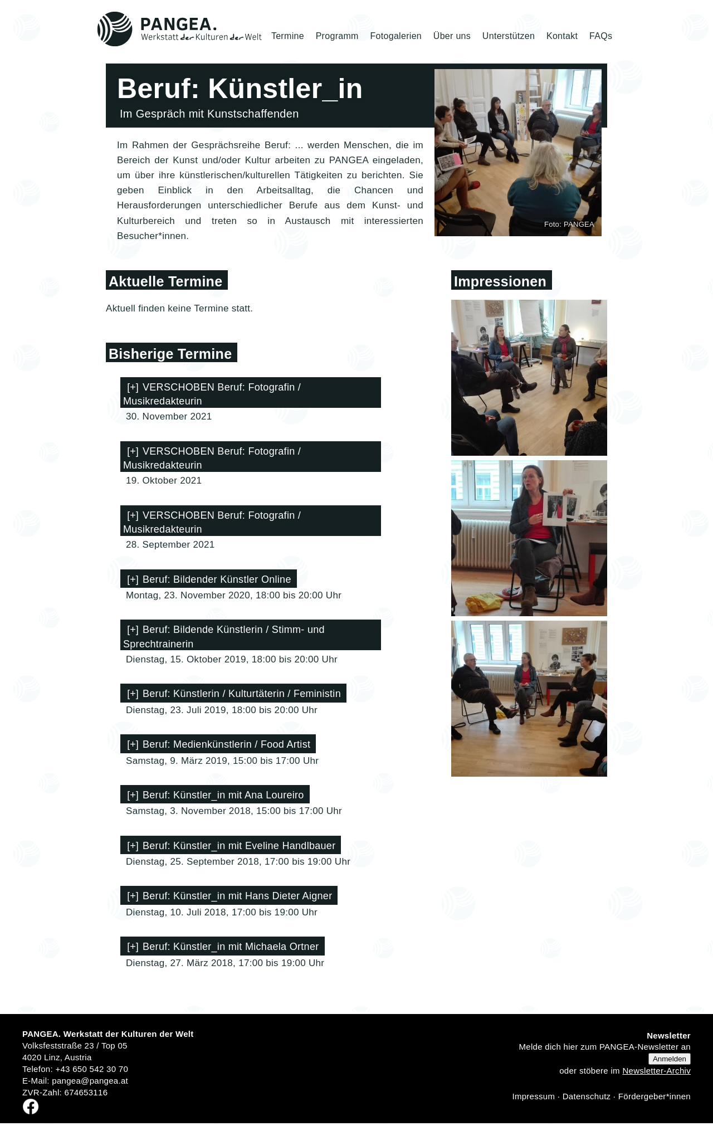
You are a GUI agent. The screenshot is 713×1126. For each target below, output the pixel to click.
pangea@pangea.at (90, 1080)
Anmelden (669, 1059)
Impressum (533, 1096)
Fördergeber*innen (654, 1096)
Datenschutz (587, 1096)
